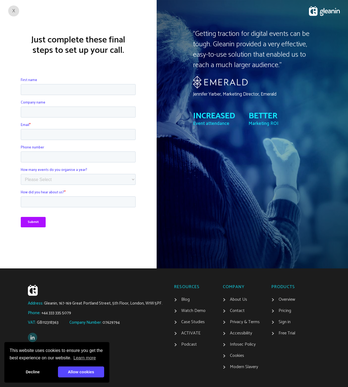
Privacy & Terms (245, 322)
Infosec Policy (243, 344)
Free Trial (287, 333)
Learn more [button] (85, 358)
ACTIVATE (191, 333)
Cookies (237, 356)
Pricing (285, 311)
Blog (185, 299)
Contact (237, 311)
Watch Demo (193, 311)
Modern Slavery (244, 367)
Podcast (189, 344)
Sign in (285, 322)
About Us (238, 299)
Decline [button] (33, 372)
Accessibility (241, 333)
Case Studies (193, 322)
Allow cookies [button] (81, 372)
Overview (287, 299)
